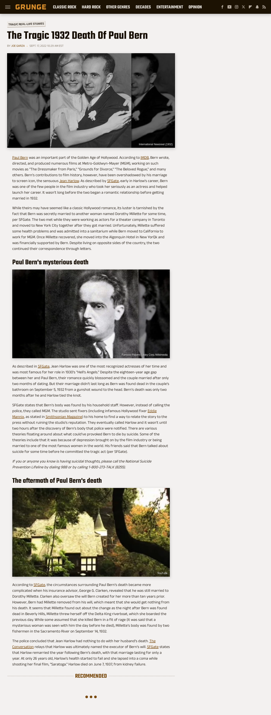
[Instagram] (236, 7)
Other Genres (118, 7)
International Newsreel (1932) (156, 144)
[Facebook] (222, 7)
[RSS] (264, 7)
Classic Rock (64, 7)
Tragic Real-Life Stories (26, 24)
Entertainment (169, 7)
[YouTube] (229, 7)
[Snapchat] (257, 7)
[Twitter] (243, 7)
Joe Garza (18, 45)
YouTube (162, 573)
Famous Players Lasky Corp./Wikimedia (145, 355)
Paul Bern (20, 157)
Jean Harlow (69, 181)
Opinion (195, 7)
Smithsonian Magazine (64, 416)
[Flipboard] (250, 7)
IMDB (145, 157)
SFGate (113, 181)
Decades (143, 7)
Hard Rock (91, 7)
